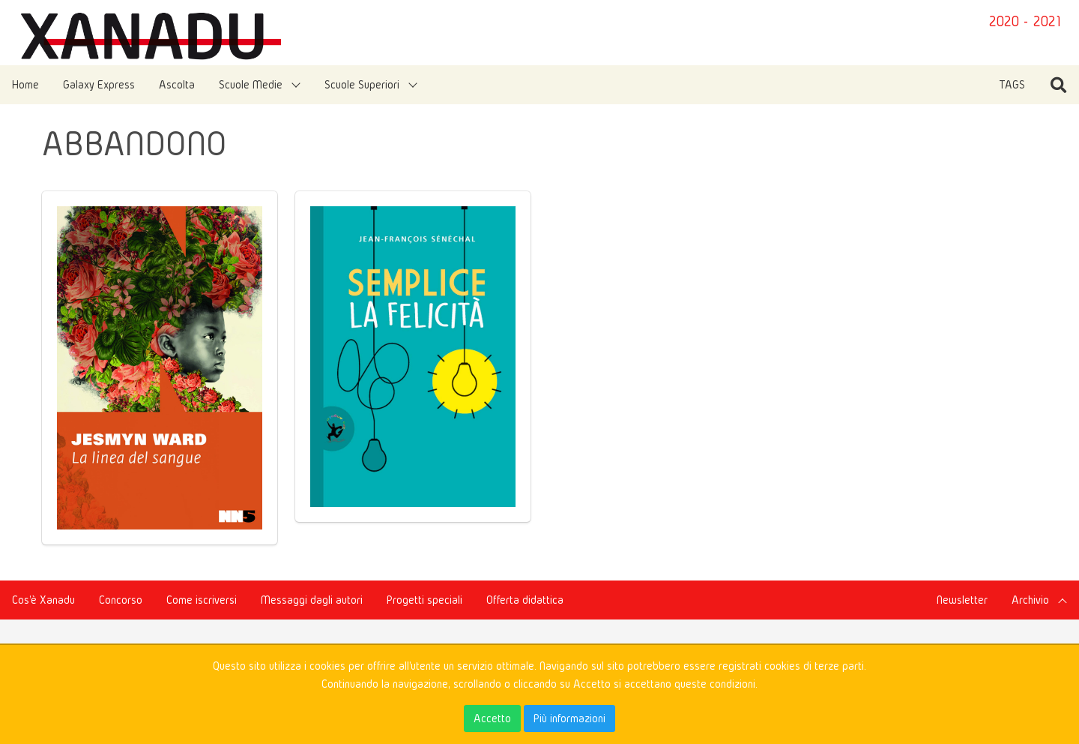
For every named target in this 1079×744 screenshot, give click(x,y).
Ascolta (177, 84)
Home (25, 84)
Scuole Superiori (361, 84)
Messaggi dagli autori (312, 599)
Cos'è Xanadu (43, 599)
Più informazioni (569, 718)
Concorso (120, 599)
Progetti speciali (424, 599)
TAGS (1012, 84)
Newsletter (962, 599)
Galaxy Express (99, 84)
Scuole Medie (250, 84)
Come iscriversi (201, 599)
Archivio (1030, 599)
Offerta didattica (524, 599)
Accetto (492, 718)
